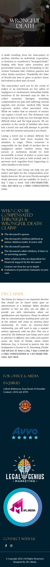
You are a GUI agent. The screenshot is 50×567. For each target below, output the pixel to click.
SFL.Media (31, 562)
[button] (48, 6)
